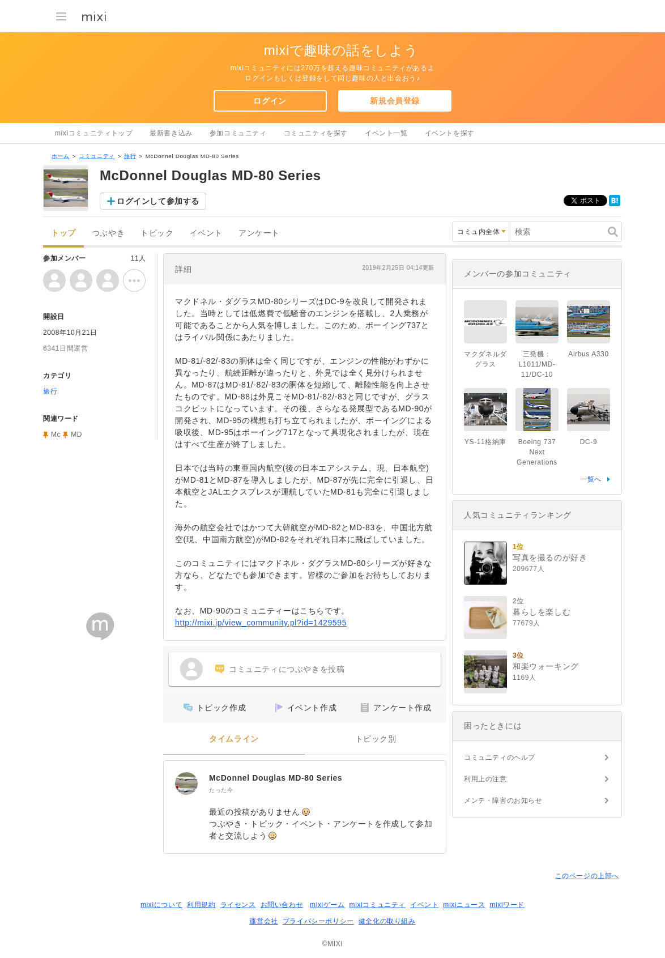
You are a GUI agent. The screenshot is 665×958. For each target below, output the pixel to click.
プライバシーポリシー (318, 921)
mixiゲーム (327, 905)
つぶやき (108, 233)
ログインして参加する (158, 201)
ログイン (269, 100)
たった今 (221, 790)
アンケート (259, 233)
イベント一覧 (386, 133)
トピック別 (376, 739)
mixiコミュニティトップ (94, 133)
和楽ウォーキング (546, 666)
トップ (63, 233)
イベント (206, 233)
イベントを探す (450, 133)
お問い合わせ (282, 905)
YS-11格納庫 (485, 442)
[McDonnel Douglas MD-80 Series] (186, 783)
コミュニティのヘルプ (499, 757)
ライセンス (238, 905)
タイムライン (234, 739)
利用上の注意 (485, 779)
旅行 (130, 156)
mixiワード (507, 905)
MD (76, 434)
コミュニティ (97, 156)
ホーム (61, 156)
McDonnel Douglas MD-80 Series (275, 777)
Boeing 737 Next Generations (537, 452)
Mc (56, 434)
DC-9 (588, 442)
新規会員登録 (395, 100)
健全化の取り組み (387, 921)
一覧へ (591, 479)
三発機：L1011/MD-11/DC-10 (537, 364)
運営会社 (263, 921)
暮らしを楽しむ (541, 611)
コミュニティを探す (316, 133)
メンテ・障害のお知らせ (503, 800)
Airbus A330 (588, 354)
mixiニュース (464, 905)
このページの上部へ (587, 876)
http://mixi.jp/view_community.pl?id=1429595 (261, 622)
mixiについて (161, 905)
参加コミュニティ (238, 133)
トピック (156, 233)
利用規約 (201, 905)
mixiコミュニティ (377, 905)
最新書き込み (171, 133)
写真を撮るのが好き (550, 557)
